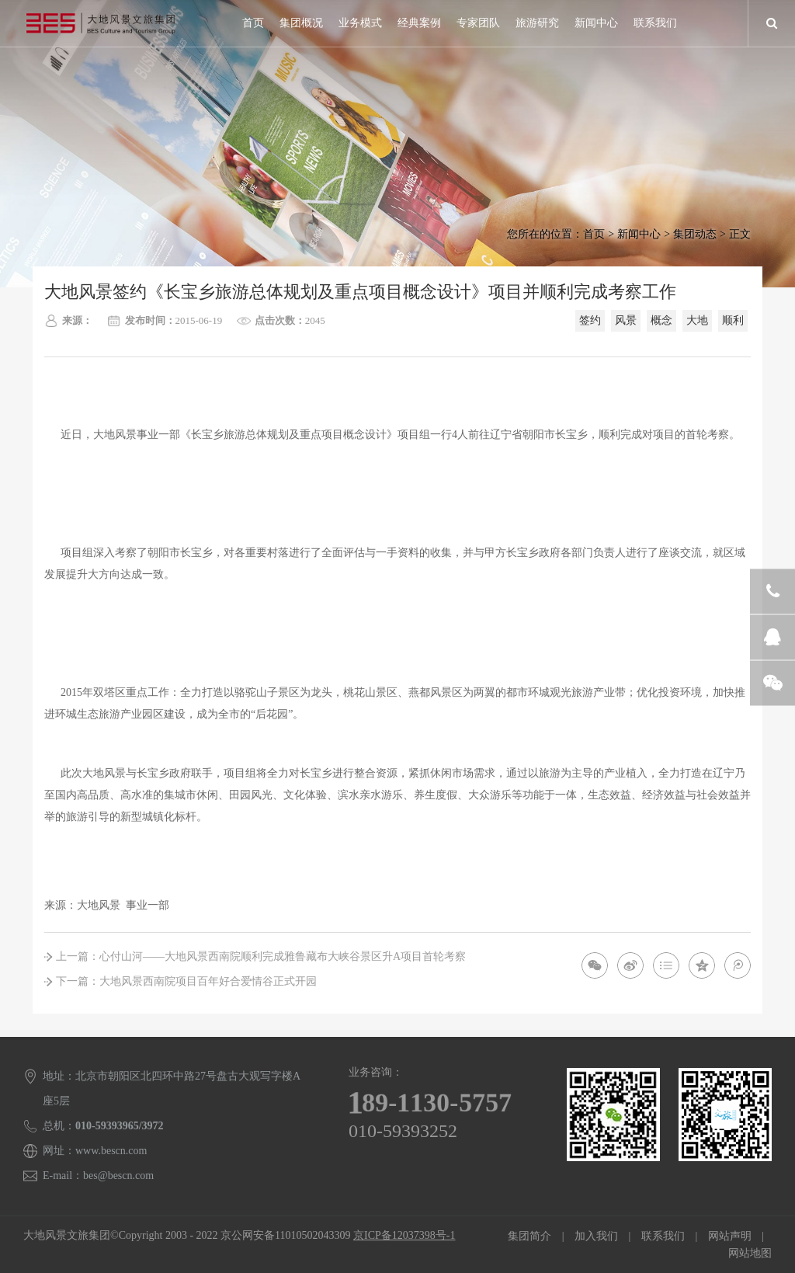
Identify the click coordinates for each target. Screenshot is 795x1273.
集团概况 (301, 23)
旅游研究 (537, 23)
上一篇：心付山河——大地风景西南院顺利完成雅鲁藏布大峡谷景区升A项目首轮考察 (261, 956)
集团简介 (529, 1236)
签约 (590, 320)
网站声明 (730, 1236)
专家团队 (478, 23)
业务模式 (360, 23)
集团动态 (695, 234)
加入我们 (596, 1236)
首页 (253, 23)
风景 (626, 320)
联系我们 (655, 23)
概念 (661, 320)
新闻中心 (596, 23)
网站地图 (750, 1253)
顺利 (733, 320)
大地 (697, 320)
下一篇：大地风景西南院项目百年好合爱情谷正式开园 (186, 981)
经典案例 (419, 23)
